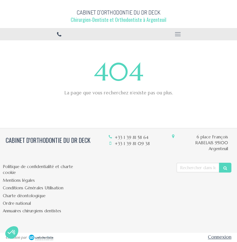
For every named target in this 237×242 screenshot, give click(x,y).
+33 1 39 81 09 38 (132, 143)
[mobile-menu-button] (178, 34)
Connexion (219, 237)
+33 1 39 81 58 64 (131, 137)
